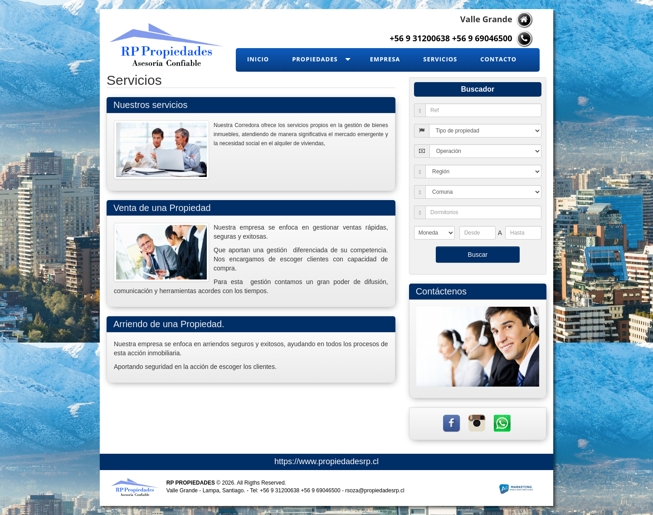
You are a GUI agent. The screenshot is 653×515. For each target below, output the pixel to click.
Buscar (478, 254)
